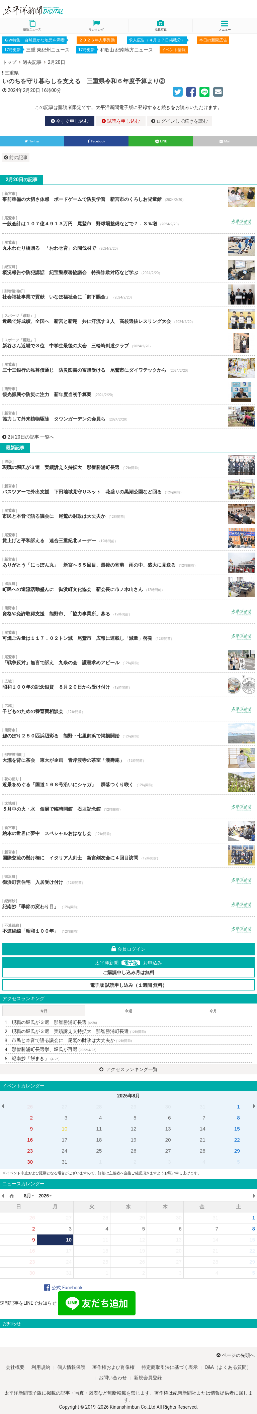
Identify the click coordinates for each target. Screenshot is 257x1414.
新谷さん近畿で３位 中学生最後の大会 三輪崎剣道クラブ (128, 343)
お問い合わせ (113, 1377)
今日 (44, 1011)
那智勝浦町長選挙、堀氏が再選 (54, 1049)
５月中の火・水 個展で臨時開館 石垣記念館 (128, 807)
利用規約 (40, 1367)
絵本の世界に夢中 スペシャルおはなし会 (128, 831)
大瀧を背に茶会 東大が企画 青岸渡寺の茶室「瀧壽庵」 (128, 758)
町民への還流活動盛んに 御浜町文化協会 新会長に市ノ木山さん (128, 587)
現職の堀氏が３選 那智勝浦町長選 (54, 1022)
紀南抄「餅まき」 (36, 1058)
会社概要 (15, 1367)
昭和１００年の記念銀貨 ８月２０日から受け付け (128, 685)
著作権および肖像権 (113, 1367)
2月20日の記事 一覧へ (28, 437)
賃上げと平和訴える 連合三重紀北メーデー (128, 538)
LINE (160, 141)
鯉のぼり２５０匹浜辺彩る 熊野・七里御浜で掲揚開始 (128, 733)
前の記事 (16, 157)
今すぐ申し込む (70, 121)
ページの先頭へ (236, 1355)
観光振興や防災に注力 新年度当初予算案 (128, 392)
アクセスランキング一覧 (128, 1069)
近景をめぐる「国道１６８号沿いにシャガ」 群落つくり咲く (128, 782)
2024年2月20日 (24, 90)
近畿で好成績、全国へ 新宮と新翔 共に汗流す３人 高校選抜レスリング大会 (128, 319)
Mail (225, 141)
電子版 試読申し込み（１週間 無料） (128, 985)
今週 (128, 1011)
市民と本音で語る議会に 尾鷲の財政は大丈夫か (128, 514)
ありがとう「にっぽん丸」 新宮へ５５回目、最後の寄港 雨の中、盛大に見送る (128, 563)
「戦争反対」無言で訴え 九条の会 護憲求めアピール (128, 660)
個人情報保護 (71, 1367)
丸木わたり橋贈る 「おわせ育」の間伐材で (128, 246)
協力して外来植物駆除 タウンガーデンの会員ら (128, 416)
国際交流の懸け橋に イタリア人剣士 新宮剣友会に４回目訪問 (128, 855)
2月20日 (56, 62)
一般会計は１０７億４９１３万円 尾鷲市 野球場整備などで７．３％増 (128, 221)
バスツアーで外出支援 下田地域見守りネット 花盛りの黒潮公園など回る (128, 489)
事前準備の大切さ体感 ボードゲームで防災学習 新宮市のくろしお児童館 (128, 197)
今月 (213, 1011)
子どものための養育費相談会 (128, 709)
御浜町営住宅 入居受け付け (128, 880)
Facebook (96, 141)
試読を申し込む (121, 121)
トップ (9, 62)
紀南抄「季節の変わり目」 (128, 904)
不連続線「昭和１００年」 (128, 929)
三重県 (12, 73)
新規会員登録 (148, 1377)
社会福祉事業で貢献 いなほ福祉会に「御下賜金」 (128, 294)
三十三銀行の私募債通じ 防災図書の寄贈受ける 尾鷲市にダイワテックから (128, 368)
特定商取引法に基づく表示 (170, 1367)
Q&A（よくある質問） (228, 1367)
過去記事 (32, 62)
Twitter (32, 141)
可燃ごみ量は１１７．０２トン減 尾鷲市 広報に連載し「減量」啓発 (128, 636)
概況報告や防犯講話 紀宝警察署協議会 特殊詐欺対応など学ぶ (128, 270)
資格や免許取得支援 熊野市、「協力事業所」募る (128, 611)
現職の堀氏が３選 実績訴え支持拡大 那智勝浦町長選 (128, 465)
